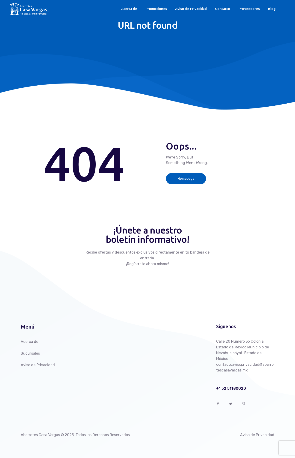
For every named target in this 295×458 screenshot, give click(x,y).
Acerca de (29, 341)
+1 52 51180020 (231, 388)
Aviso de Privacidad (38, 365)
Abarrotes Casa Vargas (40, 435)
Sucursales (30, 353)
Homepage (187, 178)
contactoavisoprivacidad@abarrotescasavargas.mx (245, 367)
